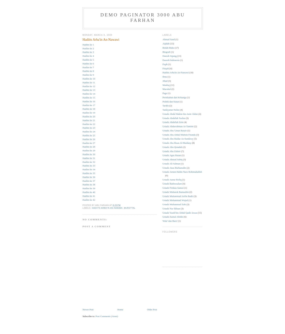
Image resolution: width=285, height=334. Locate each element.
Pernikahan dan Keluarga (174, 97)
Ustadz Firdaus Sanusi (173, 187)
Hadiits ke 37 (89, 181)
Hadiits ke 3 (88, 52)
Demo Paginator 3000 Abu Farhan (142, 17)
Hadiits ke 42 (89, 199)
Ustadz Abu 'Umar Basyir (174, 130)
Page (164, 93)
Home (120, 309)
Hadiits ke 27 (89, 143)
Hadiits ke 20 (89, 116)
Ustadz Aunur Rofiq (172, 179)
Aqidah (165, 43)
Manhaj (166, 85)
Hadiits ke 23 (89, 127)
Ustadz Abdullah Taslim (173, 118)
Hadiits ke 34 (89, 169)
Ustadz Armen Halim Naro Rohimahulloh (182, 171)
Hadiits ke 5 (88, 59)
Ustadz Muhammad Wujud (175, 200)
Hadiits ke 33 (89, 165)
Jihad (164, 80)
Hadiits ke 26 (89, 139)
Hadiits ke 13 (89, 90)
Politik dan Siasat (170, 101)
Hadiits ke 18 (89, 109)
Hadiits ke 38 (89, 184)
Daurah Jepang (169, 56)
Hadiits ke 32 (89, 162)
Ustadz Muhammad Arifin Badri (177, 196)
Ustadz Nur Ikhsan (171, 208)
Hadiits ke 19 (89, 112)
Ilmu (164, 76)
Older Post (152, 309)
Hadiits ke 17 (89, 105)
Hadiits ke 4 (88, 56)
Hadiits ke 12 (89, 86)
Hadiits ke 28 (89, 146)
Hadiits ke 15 (89, 97)
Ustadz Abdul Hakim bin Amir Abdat (180, 114)
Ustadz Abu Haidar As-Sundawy (177, 138)
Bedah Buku (168, 47)
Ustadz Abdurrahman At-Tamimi (178, 126)
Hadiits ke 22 (89, 124)
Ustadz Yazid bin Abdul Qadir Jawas (179, 212)
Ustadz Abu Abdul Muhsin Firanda (179, 134)
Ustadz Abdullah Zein (172, 122)
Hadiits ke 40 (89, 192)
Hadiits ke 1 (88, 44)
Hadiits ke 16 (89, 101)
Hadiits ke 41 (89, 196)
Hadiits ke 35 (89, 173)
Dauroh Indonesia (170, 60)
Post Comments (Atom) (107, 316)
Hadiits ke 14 (89, 93)
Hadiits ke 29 (89, 150)
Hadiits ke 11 (89, 82)
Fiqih (164, 64)
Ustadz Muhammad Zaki (174, 204)
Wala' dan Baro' (169, 221)
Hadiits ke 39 (89, 188)
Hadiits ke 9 (88, 74)
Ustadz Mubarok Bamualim (175, 192)
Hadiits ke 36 (89, 177)
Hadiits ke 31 (89, 158)
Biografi (166, 52)
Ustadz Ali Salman (171, 163)
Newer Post (88, 309)
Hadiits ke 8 (88, 71)
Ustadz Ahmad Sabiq (172, 159)
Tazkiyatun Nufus (170, 109)
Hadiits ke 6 (88, 63)
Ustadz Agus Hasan (171, 155)
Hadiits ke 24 (89, 131)
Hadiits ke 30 (89, 154)
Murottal (129, 208)
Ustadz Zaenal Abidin (172, 216)
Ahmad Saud (168, 39)
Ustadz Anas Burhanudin (174, 167)
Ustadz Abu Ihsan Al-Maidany (176, 143)
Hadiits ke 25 (89, 135)
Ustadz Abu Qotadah (172, 147)
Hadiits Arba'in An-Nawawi (101, 39)
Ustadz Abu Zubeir (171, 151)
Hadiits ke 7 (88, 67)
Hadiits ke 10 (89, 78)
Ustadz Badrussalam (172, 183)
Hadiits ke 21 (89, 120)
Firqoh (165, 68)
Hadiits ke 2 (88, 48)
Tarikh (165, 105)
